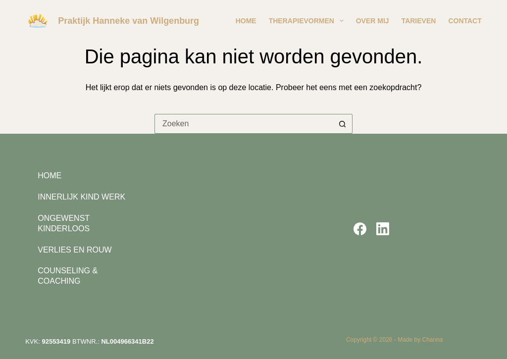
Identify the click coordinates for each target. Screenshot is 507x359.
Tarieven (419, 21)
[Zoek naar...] (243, 124)
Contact (464, 21)
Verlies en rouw (74, 250)
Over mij (372, 21)
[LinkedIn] (382, 228)
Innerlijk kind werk (81, 197)
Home (246, 21)
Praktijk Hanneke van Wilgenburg (128, 21)
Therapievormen (308, 21)
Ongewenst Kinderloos (64, 223)
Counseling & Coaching (68, 275)
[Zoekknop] (343, 124)
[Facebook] (360, 228)
